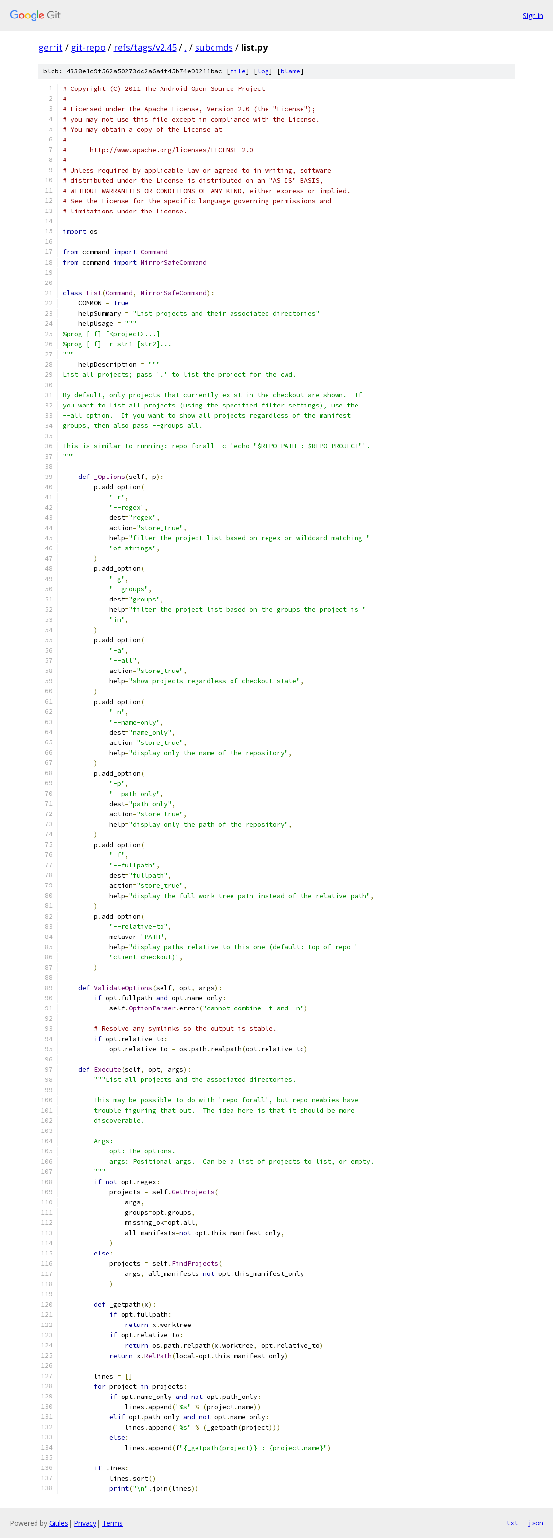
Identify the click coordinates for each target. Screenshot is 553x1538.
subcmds (214, 47)
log (263, 71)
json (535, 1523)
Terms (112, 1523)
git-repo (88, 47)
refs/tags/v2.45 (145, 47)
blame (290, 71)
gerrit (50, 47)
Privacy (85, 1523)
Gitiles (58, 1523)
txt (512, 1523)
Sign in (533, 15)
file (238, 71)
